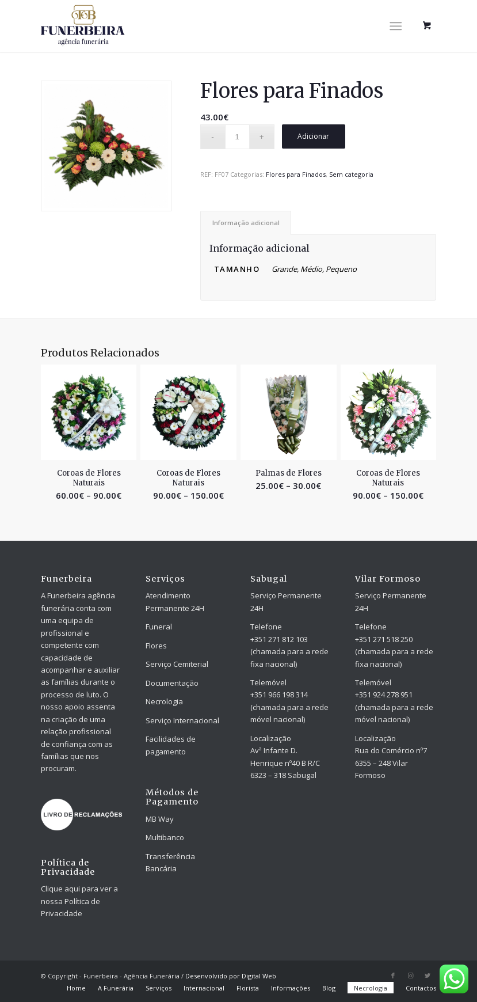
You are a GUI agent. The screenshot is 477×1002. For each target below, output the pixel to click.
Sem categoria (351, 174)
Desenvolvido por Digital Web (230, 975)
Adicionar (313, 136)
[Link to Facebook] (393, 975)
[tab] (245, 222)
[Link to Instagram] (410, 975)
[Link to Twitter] (427, 975)
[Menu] (396, 25)
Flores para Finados (296, 174)
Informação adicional (246, 222)
